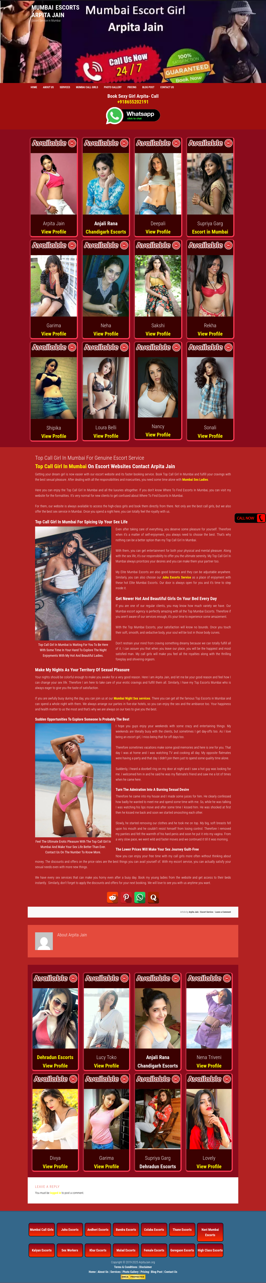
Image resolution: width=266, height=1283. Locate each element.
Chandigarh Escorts (106, 232)
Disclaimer (145, 1267)
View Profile (53, 232)
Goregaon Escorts (182, 1250)
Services (115, 1272)
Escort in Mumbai (210, 232)
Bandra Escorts (126, 1230)
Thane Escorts (182, 1230)
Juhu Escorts (70, 1230)
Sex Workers (70, 1250)
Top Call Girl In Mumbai (61, 466)
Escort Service (206, 912)
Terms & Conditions (125, 1267)
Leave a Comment (223, 912)
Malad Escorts (126, 1250)
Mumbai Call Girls (42, 1230)
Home (92, 1272)
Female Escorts (154, 1250)
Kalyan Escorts (42, 1250)
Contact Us (170, 1272)
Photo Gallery (131, 1272)
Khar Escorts (97, 1250)
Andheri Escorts (98, 1230)
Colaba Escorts (154, 1230)
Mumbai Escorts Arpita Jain (55, 11)
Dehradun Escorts (55, 1057)
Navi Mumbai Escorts (210, 1232)
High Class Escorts (210, 1250)
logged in (55, 1193)
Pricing (145, 1272)
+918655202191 (133, 102)
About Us (103, 1272)
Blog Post (156, 1272)
